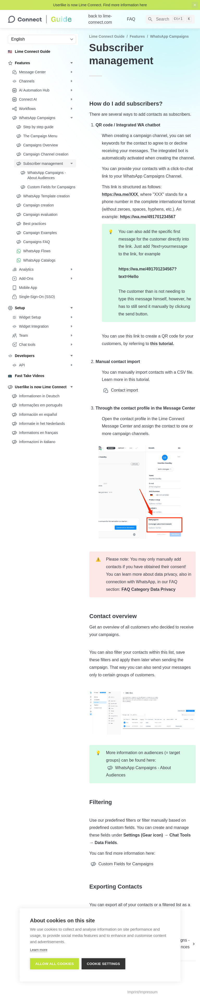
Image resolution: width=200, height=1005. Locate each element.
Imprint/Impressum (142, 992)
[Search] (170, 19)
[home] (44, 19)
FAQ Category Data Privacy (149, 589)
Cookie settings (103, 964)
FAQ (131, 19)
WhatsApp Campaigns (169, 36)
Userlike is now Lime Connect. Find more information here (100, 5)
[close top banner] (195, 5)
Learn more (38, 950)
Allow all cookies (54, 964)
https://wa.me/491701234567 (147, 217)
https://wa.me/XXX (120, 194)
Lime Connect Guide (106, 36)
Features (137, 36)
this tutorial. (162, 343)
